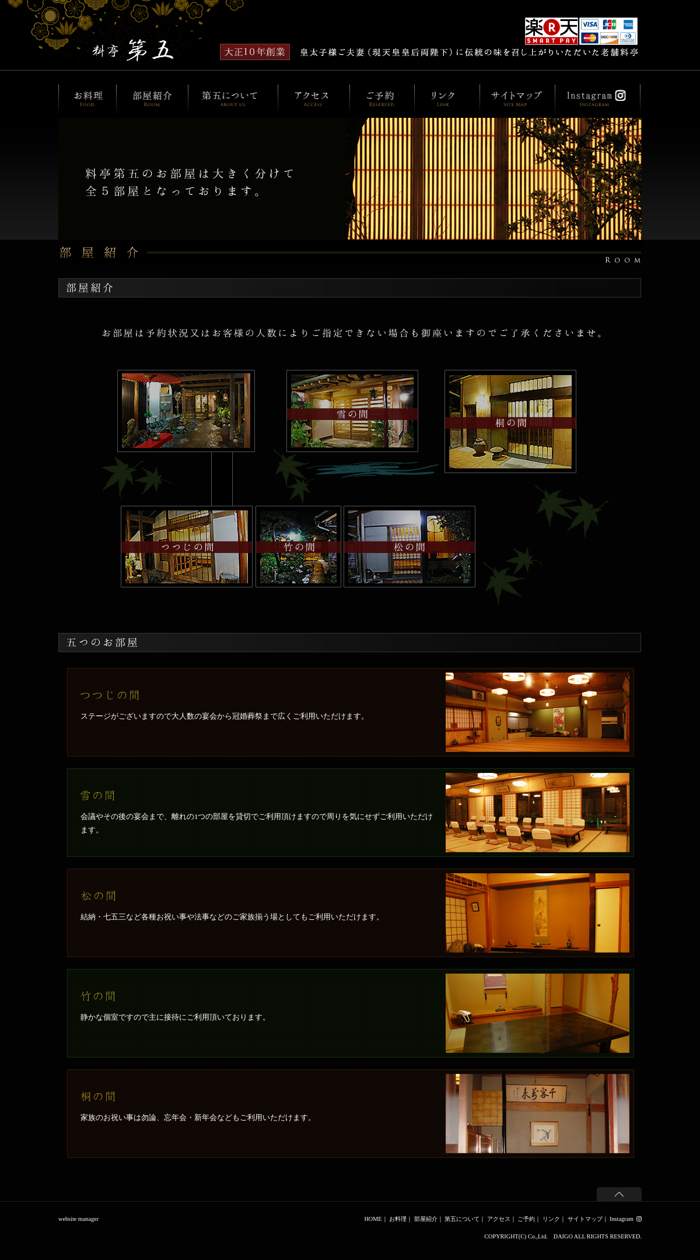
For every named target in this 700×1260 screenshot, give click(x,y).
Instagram (626, 1219)
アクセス (498, 1219)
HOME (373, 1219)
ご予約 (526, 1219)
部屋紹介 (426, 1219)
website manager (78, 1219)
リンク (551, 1219)
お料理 (398, 1219)
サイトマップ (585, 1219)
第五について (462, 1219)
